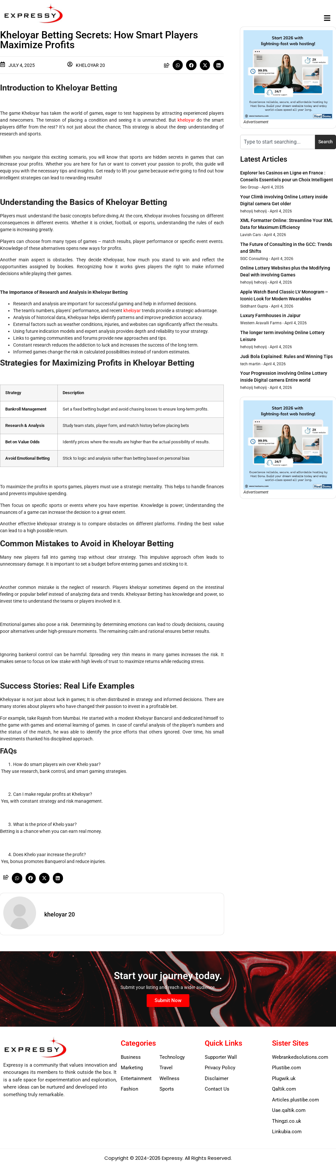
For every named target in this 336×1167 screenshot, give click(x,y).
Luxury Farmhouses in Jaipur (270, 315)
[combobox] (277, 142)
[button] (327, 18)
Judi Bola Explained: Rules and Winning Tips (286, 356)
